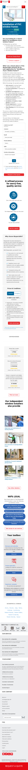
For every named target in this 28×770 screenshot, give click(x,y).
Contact (6, 129)
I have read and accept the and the (13, 168)
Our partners (4, 702)
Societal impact (6, 687)
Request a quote (6, 706)
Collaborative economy (7, 672)
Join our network (6, 708)
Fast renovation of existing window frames (13, 445)
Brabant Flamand (9, 612)
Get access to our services (14, 528)
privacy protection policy (13, 167)
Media (3, 710)
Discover (14, 554)
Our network (5, 704)
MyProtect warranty (6, 736)
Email (5, 135)
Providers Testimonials (7, 684)
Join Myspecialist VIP (6, 699)
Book (13, 573)
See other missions (14, 488)
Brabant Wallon (18, 612)
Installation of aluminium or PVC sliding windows (13, 478)
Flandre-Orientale (11, 617)
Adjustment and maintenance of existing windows (13, 428)
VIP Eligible (16, 29)
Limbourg (9, 610)
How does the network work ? (9, 730)
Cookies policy (5, 743)
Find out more (14, 395)
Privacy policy (5, 741)
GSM (5, 146)
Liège (16, 608)
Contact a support (14, 60)
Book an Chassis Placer (14, 56)
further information (9, 152)
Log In (3, 748)
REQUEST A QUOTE (14, 766)
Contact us (14, 595)
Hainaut (18, 617)
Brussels (12, 608)
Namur (20, 608)
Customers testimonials (8, 682)
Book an (12, 34)
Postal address (8, 140)
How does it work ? (6, 728)
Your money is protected (8, 664)
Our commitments (6, 734)
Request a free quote (14, 175)
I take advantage (14, 323)
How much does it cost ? (7, 732)
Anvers (6, 608)
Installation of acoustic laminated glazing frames (13, 462)
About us (4, 697)
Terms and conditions (6, 739)
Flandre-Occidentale (13, 615)
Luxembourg (16, 610)
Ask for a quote (13, 228)
